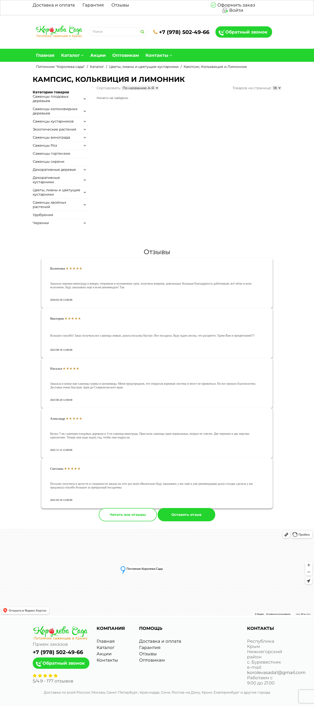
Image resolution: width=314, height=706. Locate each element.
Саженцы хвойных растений (49, 204)
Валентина (57, 268)
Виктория (57, 318)
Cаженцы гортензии (51, 153)
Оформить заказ (236, 5)
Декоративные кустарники (46, 180)
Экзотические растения (54, 129)
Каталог (70, 55)
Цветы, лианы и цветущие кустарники (144, 67)
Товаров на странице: (251, 88)
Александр (57, 418)
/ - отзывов (53, 681)
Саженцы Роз (45, 145)
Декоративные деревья (54, 170)
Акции (98, 55)
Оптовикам (125, 55)
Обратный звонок (246, 32)
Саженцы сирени (48, 161)
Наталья (56, 368)
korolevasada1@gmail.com (276, 672)
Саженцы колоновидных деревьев (55, 111)
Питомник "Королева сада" (60, 67)
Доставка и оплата (54, 5)
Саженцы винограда (51, 137)
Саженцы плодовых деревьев (50, 98)
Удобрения (43, 215)
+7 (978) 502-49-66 (181, 32)
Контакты (156, 55)
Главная (45, 55)
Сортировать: (109, 88)
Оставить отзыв (186, 515)
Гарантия (93, 5)
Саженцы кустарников (53, 121)
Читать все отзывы (128, 515)
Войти (236, 10)
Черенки (41, 223)
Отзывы (120, 5)
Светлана (56, 468)
